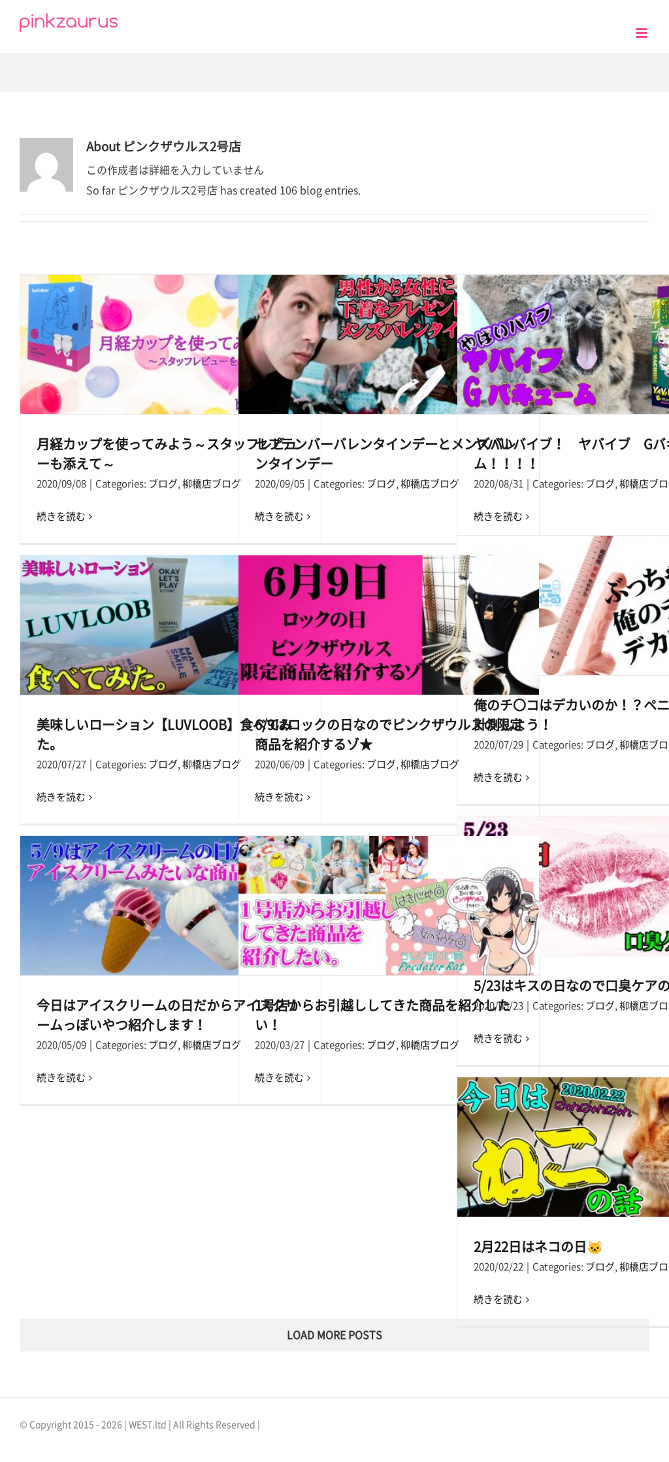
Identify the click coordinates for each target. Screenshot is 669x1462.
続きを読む (61, 516)
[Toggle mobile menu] (642, 33)
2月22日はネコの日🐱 (538, 1246)
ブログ (163, 484)
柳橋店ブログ (211, 484)
